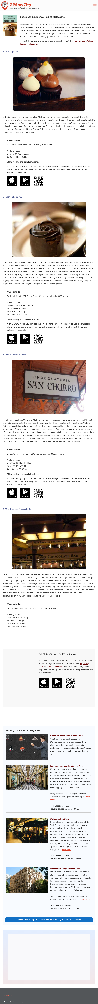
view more (66, 849)
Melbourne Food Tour (59, 819)
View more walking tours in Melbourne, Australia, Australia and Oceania (49, 919)
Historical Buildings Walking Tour (64, 869)
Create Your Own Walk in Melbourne (66, 736)
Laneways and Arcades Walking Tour (66, 766)
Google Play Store (54, 667)
